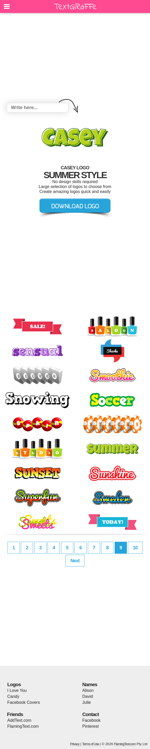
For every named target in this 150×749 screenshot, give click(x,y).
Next (75, 560)
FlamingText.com (23, 726)
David (87, 696)
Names (89, 684)
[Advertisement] (75, 58)
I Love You (17, 690)
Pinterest (90, 726)
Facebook (91, 720)
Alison (88, 690)
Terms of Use (90, 744)
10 (135, 547)
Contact (90, 714)
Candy (13, 696)
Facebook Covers (23, 702)
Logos (14, 684)
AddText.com (19, 720)
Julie (86, 702)
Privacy (75, 744)
